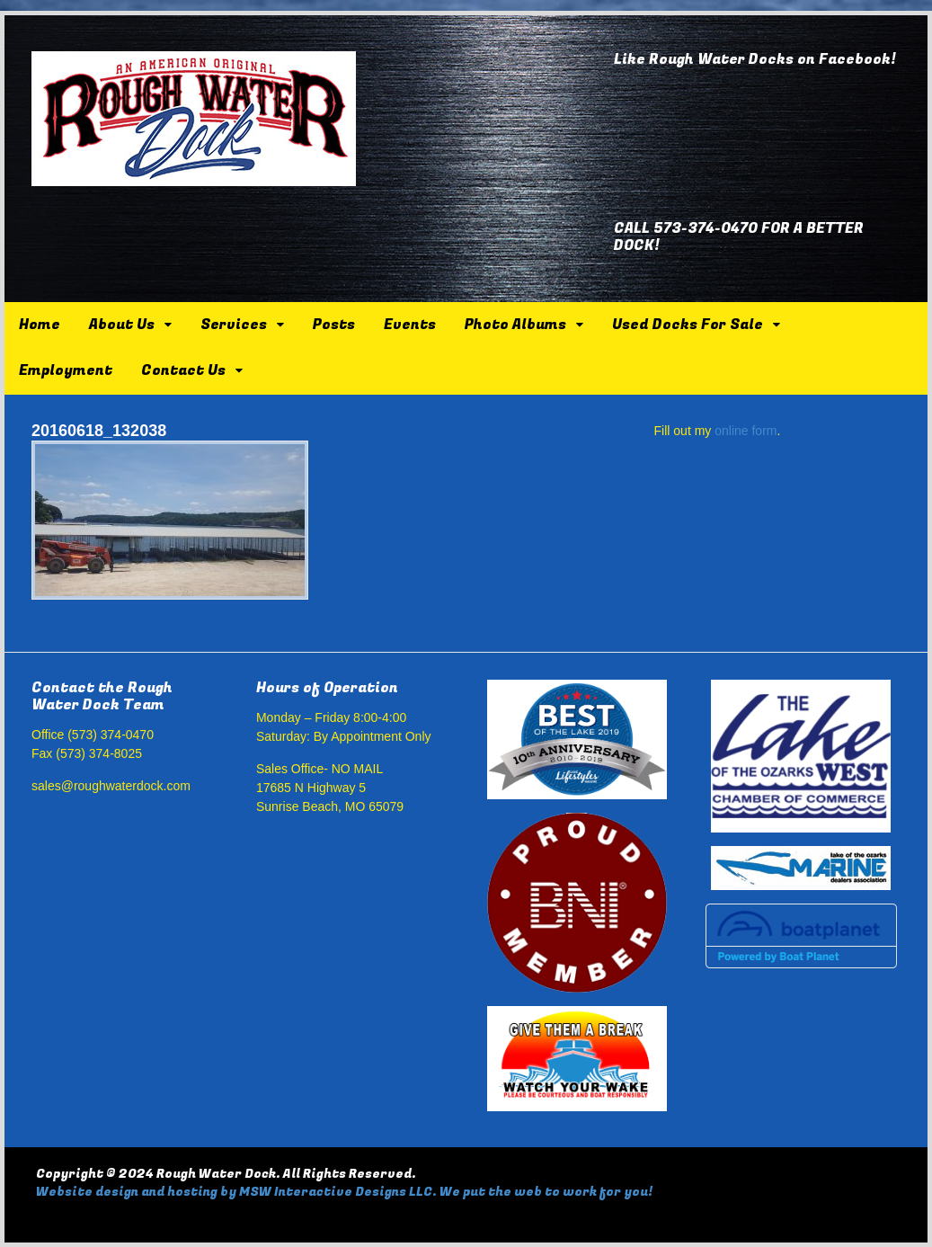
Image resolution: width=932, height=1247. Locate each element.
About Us (122, 324)
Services (233, 324)
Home (39, 324)
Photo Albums (515, 324)
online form (746, 430)
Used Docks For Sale (687, 324)
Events (410, 324)
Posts (334, 324)
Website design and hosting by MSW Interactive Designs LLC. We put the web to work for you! (344, 1191)
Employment (65, 370)
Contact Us (183, 370)
